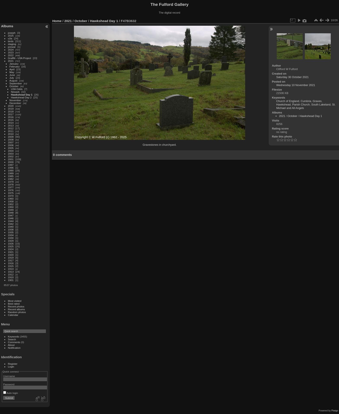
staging (12, 44)
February (15, 66)
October (14, 86)
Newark (15, 91)
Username (9, 376)
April (12, 69)
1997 (11, 164)
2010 (11, 134)
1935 (11, 232)
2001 (11, 159)
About (11, 345)
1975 (11, 193)
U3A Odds (17, 89)
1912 (11, 274)
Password (8, 384)
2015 (11, 119)
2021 (11, 60)
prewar (12, 46)
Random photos (17, 312)
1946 (11, 218)
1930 (11, 238)
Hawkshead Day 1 (21, 94)
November (15, 100)
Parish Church (301, 104)
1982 (11, 178)
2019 (11, 108)
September (16, 83)
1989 (11, 173)
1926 (11, 243)
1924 (11, 249)
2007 (11, 142)
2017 (11, 114)
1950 (11, 207)
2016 (11, 117)
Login (11, 366)
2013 (11, 125)
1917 (11, 260)
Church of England (287, 101)
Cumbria (306, 101)
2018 (11, 111)
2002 (11, 156)
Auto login (10, 393)
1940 (11, 226)
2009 (11, 136)
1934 (11, 235)
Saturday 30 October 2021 (292, 77)
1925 (11, 246)
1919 (11, 257)
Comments (14, 342)
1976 (11, 190)
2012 (11, 128)
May (12, 72)
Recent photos (16, 306)
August (14, 80)
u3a (10, 38)
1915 (11, 266)
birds (11, 41)
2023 (11, 52)
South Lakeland (321, 104)
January (14, 63)
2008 (11, 139)
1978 (11, 184)
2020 (11, 105)
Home (57, 21)
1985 (11, 176)
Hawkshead (283, 104)
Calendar (13, 314)
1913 (11, 271)
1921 (11, 252)
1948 (11, 212)
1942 (11, 223)
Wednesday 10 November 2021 (295, 85)
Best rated (14, 303)
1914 (11, 268)
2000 (11, 162)
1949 (11, 209)
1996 (11, 167)
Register (13, 363)
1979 (11, 181)
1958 (11, 201)
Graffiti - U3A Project (19, 58)
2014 (11, 122)
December (15, 103)
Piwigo (334, 410)
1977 (11, 187)
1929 (11, 240)
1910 (11, 277)
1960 (11, 198)
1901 (11, 280)
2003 (11, 153)
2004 (11, 150)
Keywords (13, 336)
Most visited (14, 300)
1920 (11, 254)
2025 (11, 35)
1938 (11, 229)
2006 (11, 145)
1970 (11, 195)
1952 (11, 204)
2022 (11, 55)
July (12, 77)
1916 (11, 263)
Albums (7, 26)
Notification (14, 347)
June (12, 75)
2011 (11, 131)
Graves (317, 101)
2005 (11, 148)
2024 (11, 49)
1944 (11, 221)
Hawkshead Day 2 (21, 97)
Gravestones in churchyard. (159, 144)
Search (12, 339)
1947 (11, 215)
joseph (12, 32)
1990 (11, 170)
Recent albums (16, 309)
